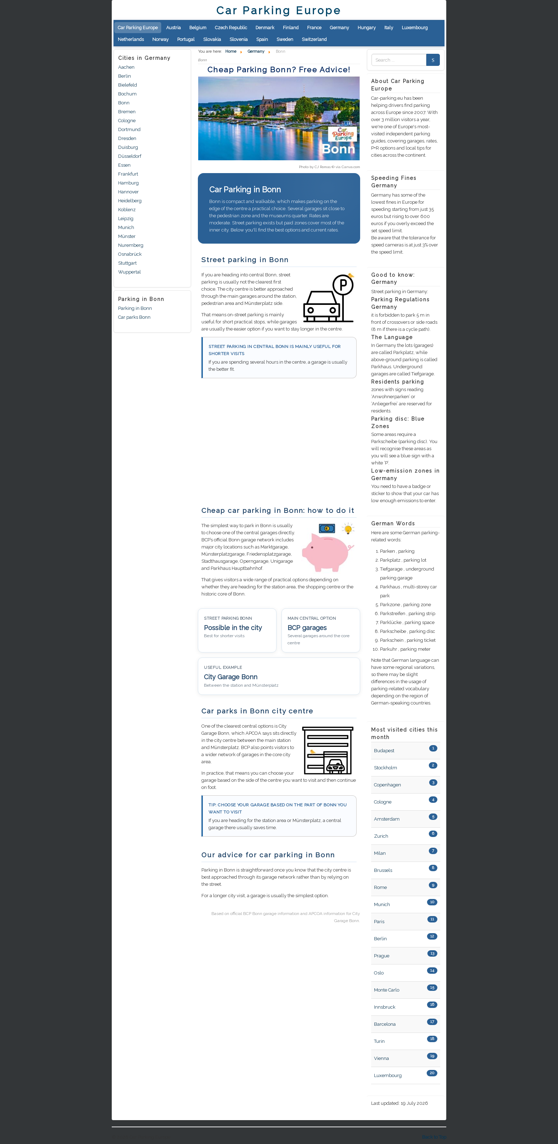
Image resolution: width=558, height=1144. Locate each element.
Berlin (124, 76)
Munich (126, 227)
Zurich (381, 836)
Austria (173, 27)
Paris (379, 921)
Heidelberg (130, 200)
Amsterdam (387, 819)
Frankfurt (128, 174)
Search (431, 60)
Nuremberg (130, 245)
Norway (160, 39)
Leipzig (125, 218)
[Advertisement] (257, 446)
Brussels (383, 870)
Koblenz (127, 209)
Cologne (127, 120)
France (314, 27)
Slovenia (239, 39)
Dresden (127, 138)
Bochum (127, 94)
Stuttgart (127, 263)
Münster (127, 236)
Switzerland (314, 39)
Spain (262, 39)
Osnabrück (130, 254)
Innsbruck (384, 1007)
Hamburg (128, 183)
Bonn (124, 102)
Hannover (128, 191)
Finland (291, 27)
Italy (388, 27)
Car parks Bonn (134, 317)
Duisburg (128, 147)
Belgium (197, 27)
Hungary (367, 27)
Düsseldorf (129, 156)
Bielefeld (127, 85)
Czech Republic (231, 27)
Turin (379, 1041)
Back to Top (434, 1137)
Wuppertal (129, 272)
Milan (380, 853)
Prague (381, 955)
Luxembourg (415, 27)
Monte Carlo (386, 990)
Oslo (379, 973)
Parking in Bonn (135, 308)
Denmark (265, 27)
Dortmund (129, 129)
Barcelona (385, 1024)
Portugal (186, 39)
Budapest (384, 750)
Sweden (285, 39)
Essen (124, 165)
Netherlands (131, 39)
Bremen (127, 111)
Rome (380, 887)
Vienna (381, 1058)
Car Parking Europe (138, 27)
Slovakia (212, 39)
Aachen (126, 67)
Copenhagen (387, 784)
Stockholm (385, 767)
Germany (339, 27)
